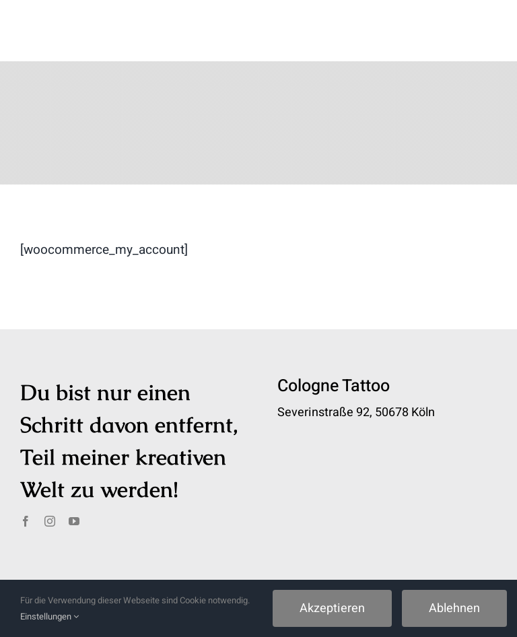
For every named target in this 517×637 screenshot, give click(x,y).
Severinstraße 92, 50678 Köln (356, 412)
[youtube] (74, 521)
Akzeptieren (332, 608)
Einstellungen (49, 616)
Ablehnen (454, 608)
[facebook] (25, 521)
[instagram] (49, 521)
